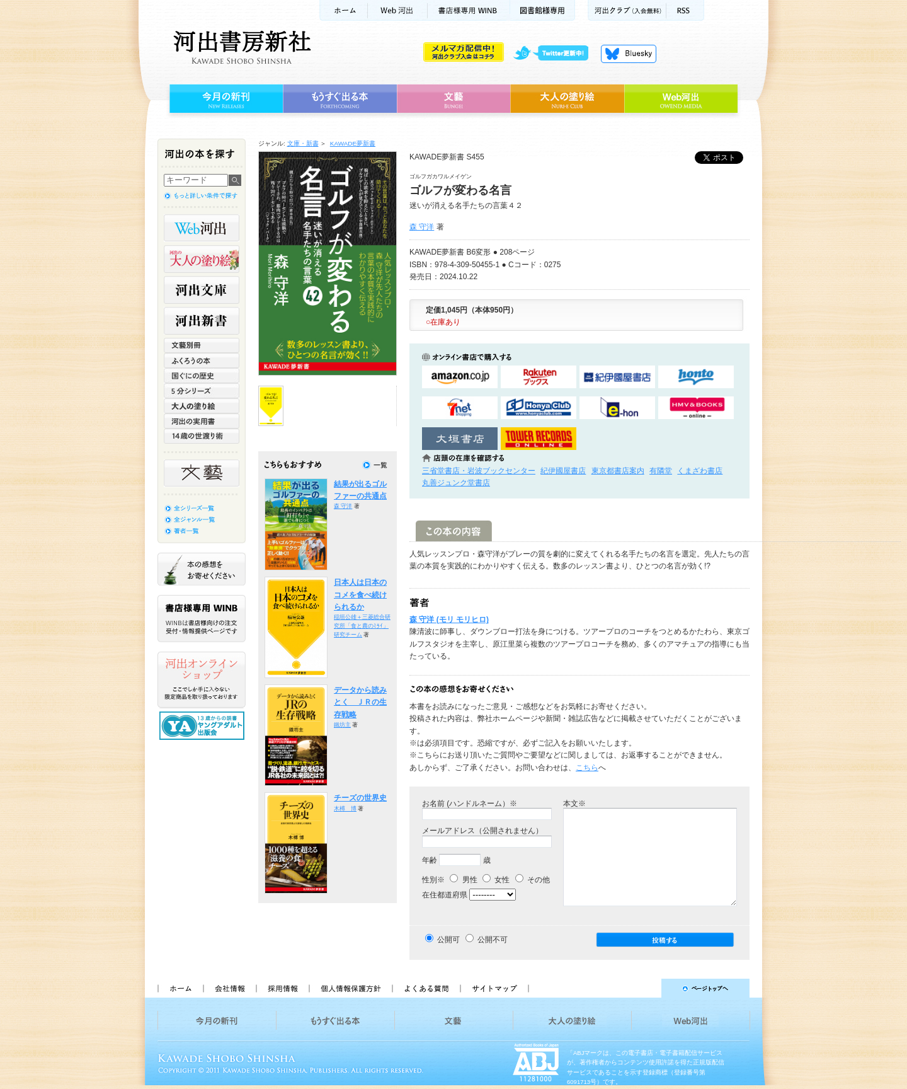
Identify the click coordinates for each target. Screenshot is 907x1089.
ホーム (343, 10)
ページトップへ (645, 988)
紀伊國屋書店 (563, 470)
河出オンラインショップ (201, 680)
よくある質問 (426, 988)
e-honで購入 (617, 408)
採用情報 (282, 988)
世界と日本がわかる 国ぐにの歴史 (201, 375)
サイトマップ (494, 988)
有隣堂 (660, 470)
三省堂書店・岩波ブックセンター (478, 470)
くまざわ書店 (699, 470)
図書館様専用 (542, 10)
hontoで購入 (696, 377)
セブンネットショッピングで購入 (460, 408)
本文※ (574, 803)
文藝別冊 (201, 345)
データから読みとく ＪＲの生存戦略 (360, 702)
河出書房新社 (240, 47)
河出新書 (201, 321)
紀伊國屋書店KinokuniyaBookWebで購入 (617, 377)
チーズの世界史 (360, 797)
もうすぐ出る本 (340, 99)
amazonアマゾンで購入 (460, 377)
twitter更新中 (555, 53)
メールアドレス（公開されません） (482, 830)
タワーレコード (538, 439)
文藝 (453, 99)
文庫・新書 (303, 143)
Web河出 (397, 10)
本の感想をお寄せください (201, 569)
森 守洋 (421, 226)
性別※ (433, 879)
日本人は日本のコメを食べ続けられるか (360, 594)
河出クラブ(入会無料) (627, 10)
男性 (463, 879)
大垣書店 (460, 439)
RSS (685, 10)
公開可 (448, 939)
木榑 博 (345, 808)
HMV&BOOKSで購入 (696, 408)
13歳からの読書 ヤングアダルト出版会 (203, 726)
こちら (587, 767)
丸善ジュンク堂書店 (456, 482)
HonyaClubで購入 (538, 408)
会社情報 (229, 988)
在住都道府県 (444, 894)
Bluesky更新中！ (628, 53)
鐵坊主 (342, 725)
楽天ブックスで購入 (538, 377)
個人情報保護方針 (350, 988)
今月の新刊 (224, 99)
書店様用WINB (469, 10)
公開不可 (492, 939)
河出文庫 (201, 290)
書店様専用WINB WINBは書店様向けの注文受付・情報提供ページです (201, 618)
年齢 (429, 860)
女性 (496, 879)
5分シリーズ (201, 390)
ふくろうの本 (201, 360)
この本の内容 (454, 531)
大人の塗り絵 (567, 99)
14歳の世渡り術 (201, 436)
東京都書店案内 (617, 470)
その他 (532, 879)
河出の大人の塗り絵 (201, 259)
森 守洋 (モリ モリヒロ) (449, 619)
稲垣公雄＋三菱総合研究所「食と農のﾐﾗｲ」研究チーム (362, 625)
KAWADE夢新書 (352, 143)
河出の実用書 (201, 421)
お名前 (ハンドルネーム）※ (469, 803)
